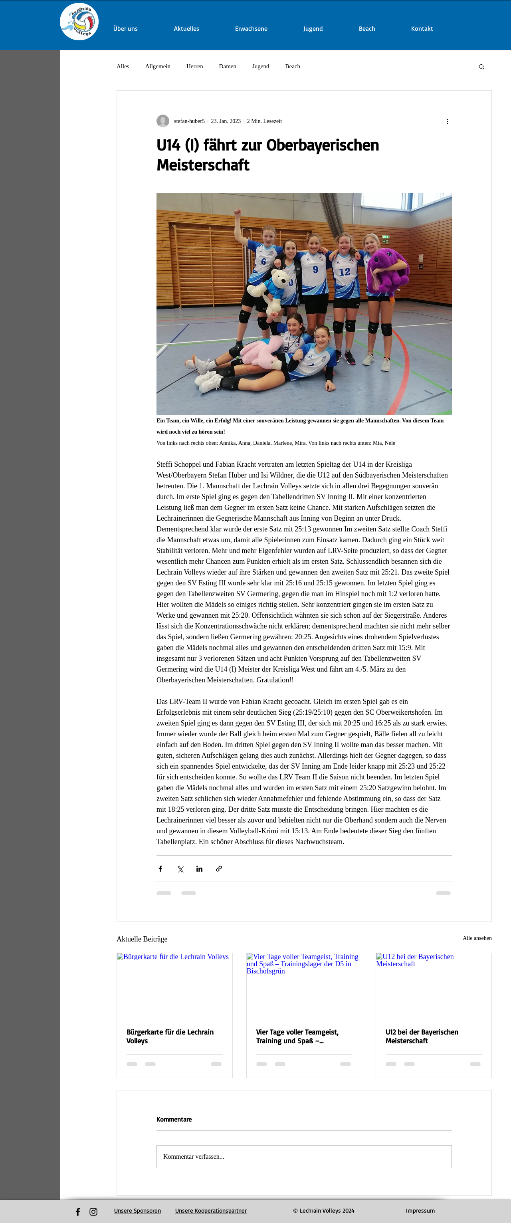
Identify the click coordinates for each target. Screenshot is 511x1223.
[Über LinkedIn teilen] (199, 868)
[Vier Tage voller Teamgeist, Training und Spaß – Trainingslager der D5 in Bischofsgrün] (304, 985)
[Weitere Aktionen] (447, 121)
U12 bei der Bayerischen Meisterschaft (422, 1036)
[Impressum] (421, 1211)
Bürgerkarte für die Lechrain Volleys (170, 1036)
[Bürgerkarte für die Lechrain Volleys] (174, 985)
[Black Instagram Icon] (93, 1212)
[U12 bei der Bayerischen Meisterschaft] (433, 985)
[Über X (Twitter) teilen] (180, 868)
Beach (292, 66)
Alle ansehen (477, 938)
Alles (123, 66)
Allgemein (157, 66)
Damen (227, 66)
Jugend (260, 66)
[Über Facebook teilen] (160, 868)
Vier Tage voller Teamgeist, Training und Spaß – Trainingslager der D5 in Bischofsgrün (297, 1036)
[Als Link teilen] (219, 868)
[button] (481, 66)
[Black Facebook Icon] (78, 1212)
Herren (194, 66)
